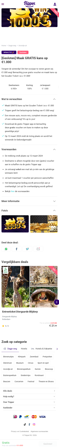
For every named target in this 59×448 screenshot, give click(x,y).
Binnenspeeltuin (24, 369)
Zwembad (34, 357)
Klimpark (21, 357)
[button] (29, 99)
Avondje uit (23, 46)
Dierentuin (7, 363)
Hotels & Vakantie (41, 348)
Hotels (24, 348)
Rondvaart (39, 375)
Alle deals (7, 391)
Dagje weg (12, 46)
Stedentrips (25, 375)
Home (3, 46)
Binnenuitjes (8, 357)
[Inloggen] (55, 4)
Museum (20, 363)
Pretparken (47, 357)
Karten (38, 369)
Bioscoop (49, 369)
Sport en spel (43, 363)
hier (12, 191)
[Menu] (2, 4)
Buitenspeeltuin (9, 375)
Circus (30, 363)
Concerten (19, 381)
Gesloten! (47, 444)
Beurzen (6, 381)
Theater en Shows (46, 381)
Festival (31, 381)
